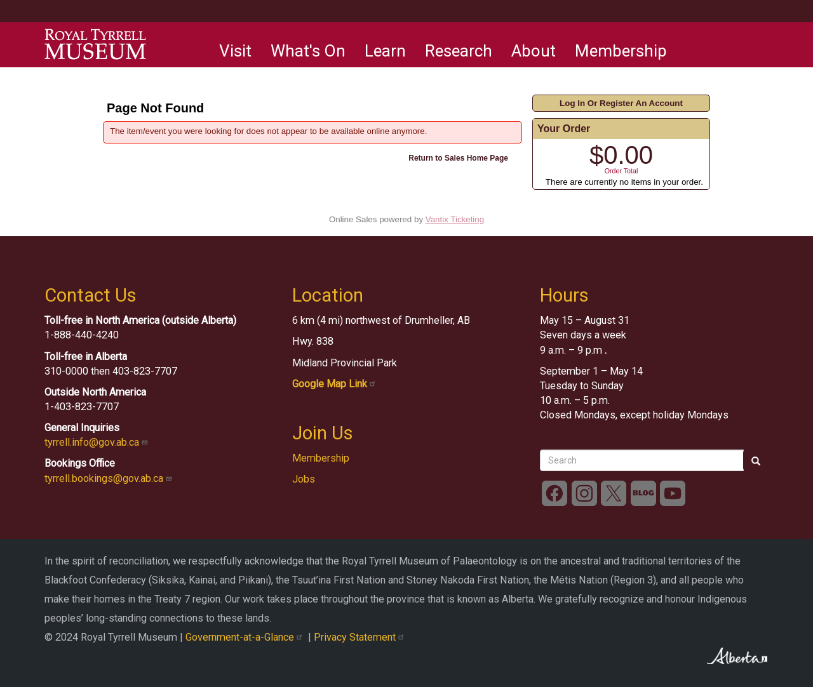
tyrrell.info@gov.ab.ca (97, 442)
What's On (308, 50)
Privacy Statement (360, 637)
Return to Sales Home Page (458, 158)
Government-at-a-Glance (246, 637)
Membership (621, 50)
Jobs (303, 479)
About (533, 50)
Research (458, 50)
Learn (385, 50)
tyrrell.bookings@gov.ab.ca (109, 478)
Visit (235, 50)
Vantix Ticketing (455, 219)
